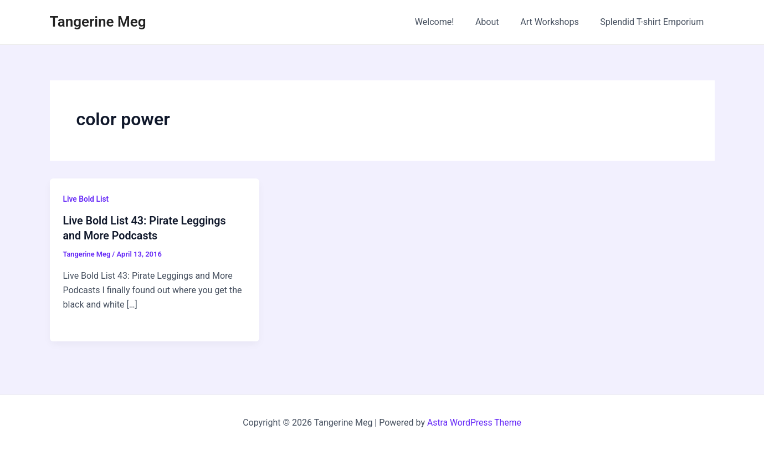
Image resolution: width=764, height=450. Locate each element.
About (497, 22)
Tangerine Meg (98, 21)
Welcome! (447, 22)
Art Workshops (555, 22)
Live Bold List (86, 199)
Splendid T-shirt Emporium (654, 22)
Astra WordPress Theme (474, 422)
